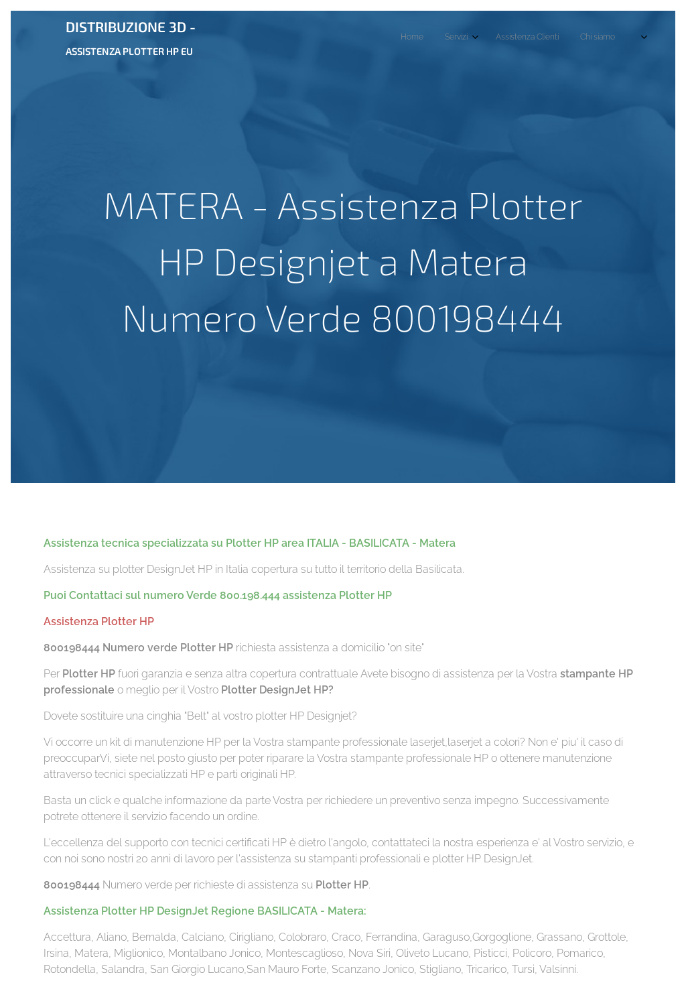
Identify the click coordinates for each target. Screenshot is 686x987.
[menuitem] (526, 38)
